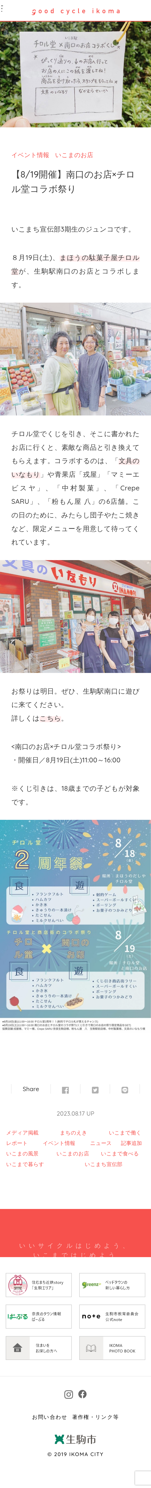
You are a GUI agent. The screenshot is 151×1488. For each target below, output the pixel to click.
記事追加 (131, 1143)
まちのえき (73, 1132)
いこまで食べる (120, 1153)
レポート (17, 1143)
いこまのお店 (74, 155)
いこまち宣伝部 (103, 1164)
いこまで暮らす (25, 1164)
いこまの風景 (22, 1153)
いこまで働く (125, 1132)
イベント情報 (30, 155)
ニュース (101, 1143)
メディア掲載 (22, 1132)
